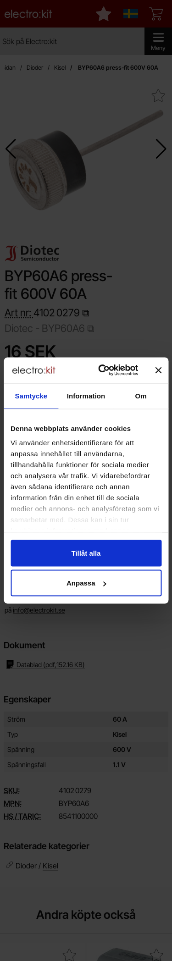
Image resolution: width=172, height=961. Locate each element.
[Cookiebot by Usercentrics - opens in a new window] (102, 370)
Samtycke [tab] (31, 395)
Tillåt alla (86, 553)
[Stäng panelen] (158, 370)
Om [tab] (141, 395)
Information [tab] (86, 395)
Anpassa (86, 583)
